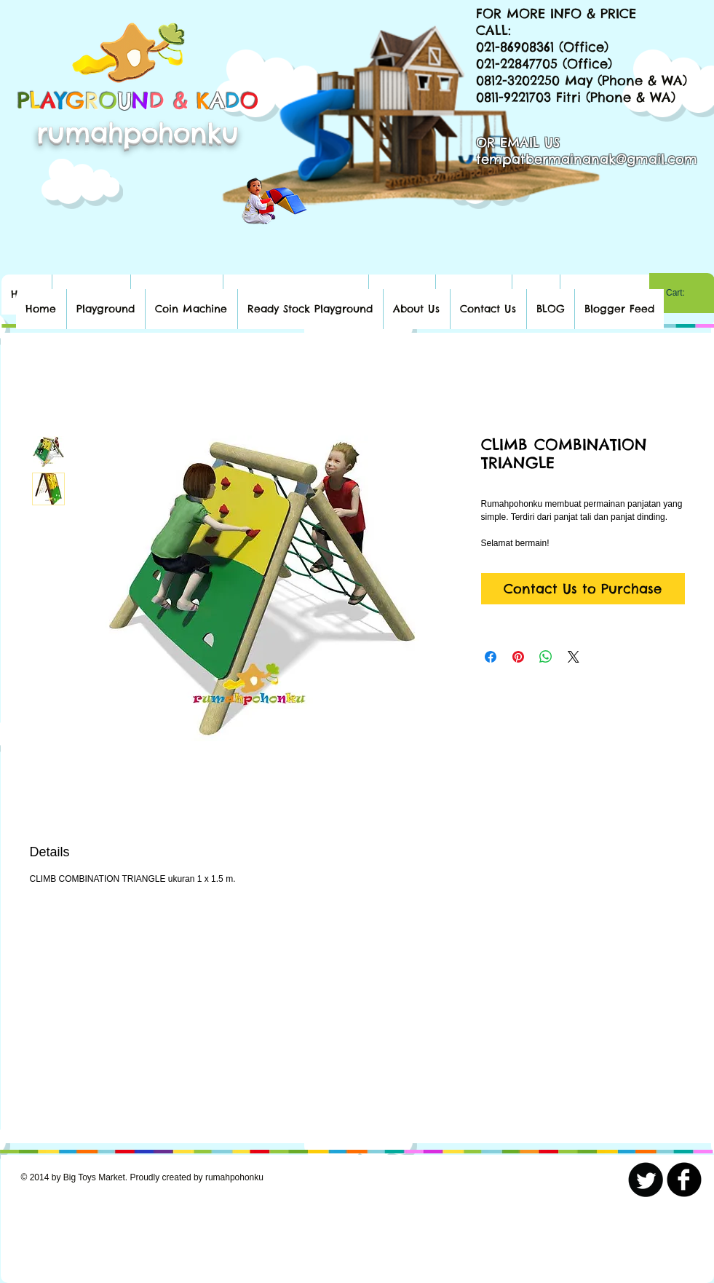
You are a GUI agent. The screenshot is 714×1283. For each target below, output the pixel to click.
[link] (682, 293)
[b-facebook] (684, 1179)
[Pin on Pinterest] (518, 657)
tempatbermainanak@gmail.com (586, 159)
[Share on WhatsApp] (546, 657)
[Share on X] (573, 657)
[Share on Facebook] (490, 657)
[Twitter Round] (645, 1179)
